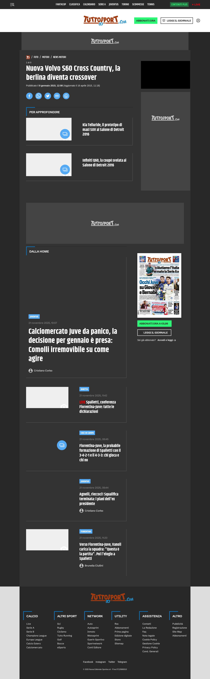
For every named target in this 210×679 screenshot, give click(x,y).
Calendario (89, 4)
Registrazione (179, 627)
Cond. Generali (150, 651)
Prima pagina (122, 631)
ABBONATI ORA (145, 20)
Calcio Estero (33, 643)
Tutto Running (64, 635)
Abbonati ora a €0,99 (153, 323)
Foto (36, 57)
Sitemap (119, 643)
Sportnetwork (94, 643)
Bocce (60, 643)
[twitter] (47, 96)
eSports (61, 647)
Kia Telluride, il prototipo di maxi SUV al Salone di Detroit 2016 (103, 130)
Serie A (102, 4)
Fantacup (61, 4)
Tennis (150, 4)
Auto (90, 623)
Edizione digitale (123, 635)
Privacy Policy (150, 647)
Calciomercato (34, 647)
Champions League (36, 635)
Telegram (122, 662)
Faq (144, 631)
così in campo (87, 433)
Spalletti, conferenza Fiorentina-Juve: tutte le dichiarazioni (97, 407)
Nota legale (148, 635)
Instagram (101, 662)
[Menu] (12, 4)
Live (197, 4)
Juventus (113, 4)
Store (118, 639)
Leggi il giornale (179, 20)
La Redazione (149, 627)
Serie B (30, 631)
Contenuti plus (179, 4)
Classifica (74, 4)
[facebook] (29, 96)
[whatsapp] (38, 96)
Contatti (146, 623)
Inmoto (91, 631)
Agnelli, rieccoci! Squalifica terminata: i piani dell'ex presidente (98, 499)
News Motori (59, 57)
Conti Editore (94, 647)
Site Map (177, 631)
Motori (45, 57)
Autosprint (93, 627)
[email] (57, 96)
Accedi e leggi (167, 340)
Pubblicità (177, 623)
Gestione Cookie (151, 643)
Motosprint (93, 635)
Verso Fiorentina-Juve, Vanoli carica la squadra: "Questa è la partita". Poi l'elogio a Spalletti (100, 551)
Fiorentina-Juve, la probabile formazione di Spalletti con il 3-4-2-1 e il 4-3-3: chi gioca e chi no (100, 453)
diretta (84, 389)
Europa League (34, 639)
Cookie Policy (149, 639)
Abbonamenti (122, 627)
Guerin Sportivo (95, 639)
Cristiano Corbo (43, 370)
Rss (116, 623)
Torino (125, 4)
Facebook (88, 662)
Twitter (111, 662)
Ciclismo (61, 631)
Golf (59, 639)
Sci (59, 623)
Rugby (60, 627)
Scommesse (138, 4)
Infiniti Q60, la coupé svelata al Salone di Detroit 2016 (104, 163)
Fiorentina (86, 531)
